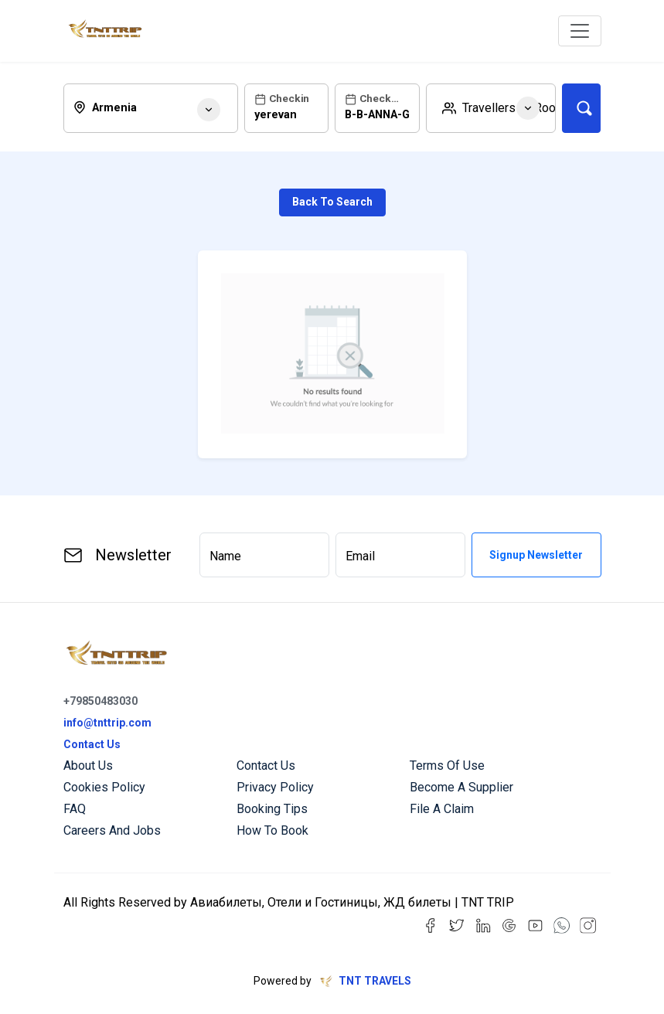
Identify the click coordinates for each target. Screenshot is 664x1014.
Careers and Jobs (112, 830)
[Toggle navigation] (579, 30)
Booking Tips (272, 808)
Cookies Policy (104, 787)
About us (88, 765)
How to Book (272, 830)
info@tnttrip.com (107, 722)
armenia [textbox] (114, 107)
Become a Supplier (461, 787)
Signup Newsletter (536, 555)
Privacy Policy (275, 787)
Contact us (266, 765)
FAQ (74, 808)
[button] (491, 108)
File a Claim (442, 808)
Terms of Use (447, 765)
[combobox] (151, 108)
